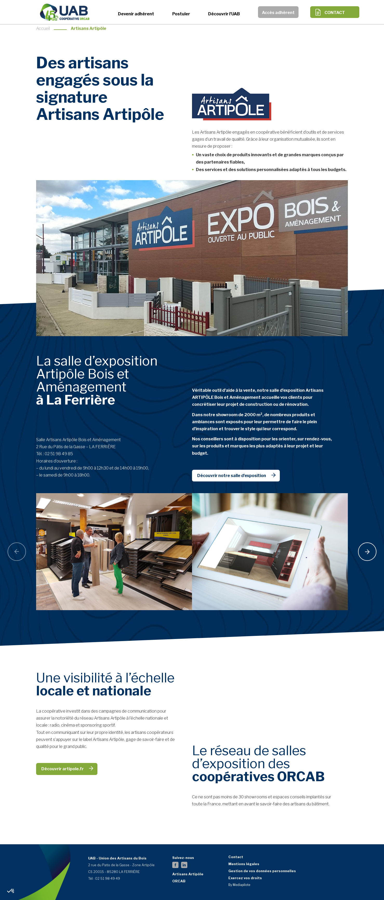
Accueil (43, 28)
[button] (11, 891)
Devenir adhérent (136, 13)
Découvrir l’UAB (224, 13)
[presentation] (17, 552)
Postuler (181, 13)
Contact (335, 12)
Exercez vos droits (245, 878)
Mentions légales (243, 864)
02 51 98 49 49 (107, 878)
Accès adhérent (278, 12)
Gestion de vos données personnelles (262, 871)
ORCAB (179, 881)
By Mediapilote (239, 885)
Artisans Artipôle (187, 874)
